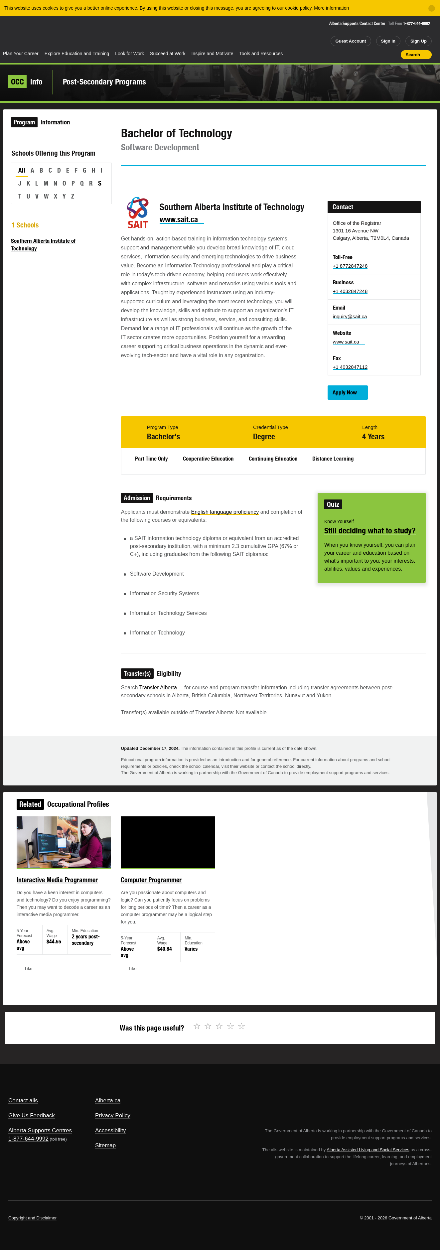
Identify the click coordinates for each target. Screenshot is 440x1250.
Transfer (161, 687)
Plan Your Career (21, 53)
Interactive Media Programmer (72, 887)
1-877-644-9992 (416, 23)
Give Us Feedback (31, 1115)
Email (182, 178)
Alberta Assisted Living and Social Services (368, 1149)
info (25, 81)
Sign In (388, 41)
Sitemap (105, 1145)
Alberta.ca (108, 1100)
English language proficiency (225, 512)
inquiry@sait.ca (350, 316)
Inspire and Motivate (212, 53)
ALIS (71, 32)
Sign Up (418, 41)
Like (381, 54)
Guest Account (351, 41)
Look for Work (129, 53)
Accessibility (110, 1130)
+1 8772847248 (350, 266)
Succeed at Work (167, 53)
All (21, 170)
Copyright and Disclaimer (32, 1217)
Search (413, 54)
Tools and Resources (261, 53)
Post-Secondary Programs (104, 81)
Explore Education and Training (77, 53)
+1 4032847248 (350, 291)
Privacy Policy (112, 1115)
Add (370, 54)
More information (331, 8)
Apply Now (345, 392)
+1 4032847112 (350, 367)
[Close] (431, 8)
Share (358, 54)
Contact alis (23, 1100)
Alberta (26, 33)
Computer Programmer (157, 887)
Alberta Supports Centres (40, 1130)
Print (393, 54)
